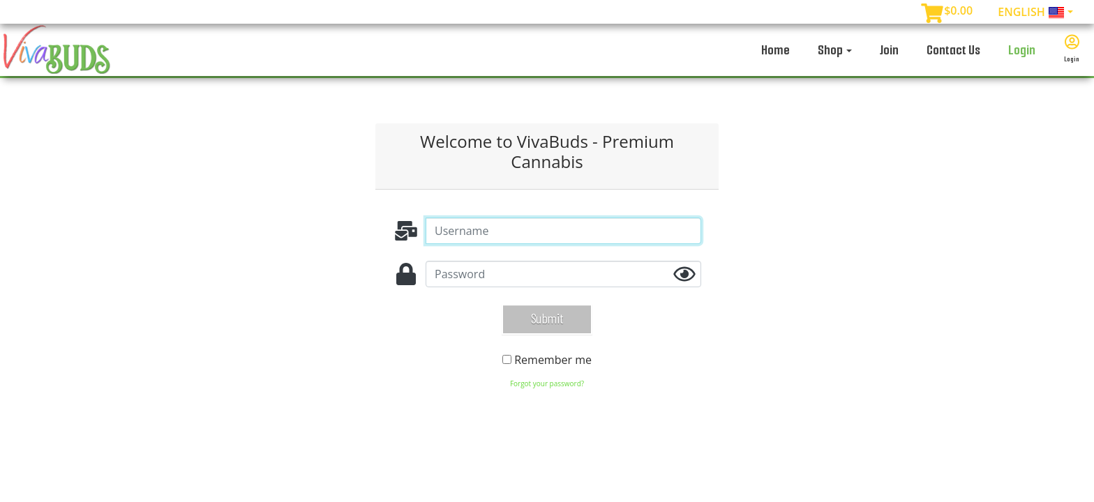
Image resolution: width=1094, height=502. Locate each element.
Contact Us (953, 50)
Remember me (553, 359)
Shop (835, 50)
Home (775, 50)
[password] (563, 274)
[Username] (563, 231)
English (1031, 13)
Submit (547, 318)
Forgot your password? (547, 383)
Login (1021, 50)
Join (889, 50)
